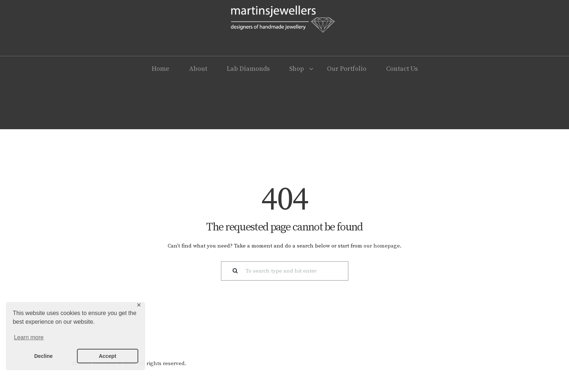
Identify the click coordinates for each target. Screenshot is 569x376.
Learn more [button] (29, 337)
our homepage (382, 245)
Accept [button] (107, 356)
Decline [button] (43, 356)
